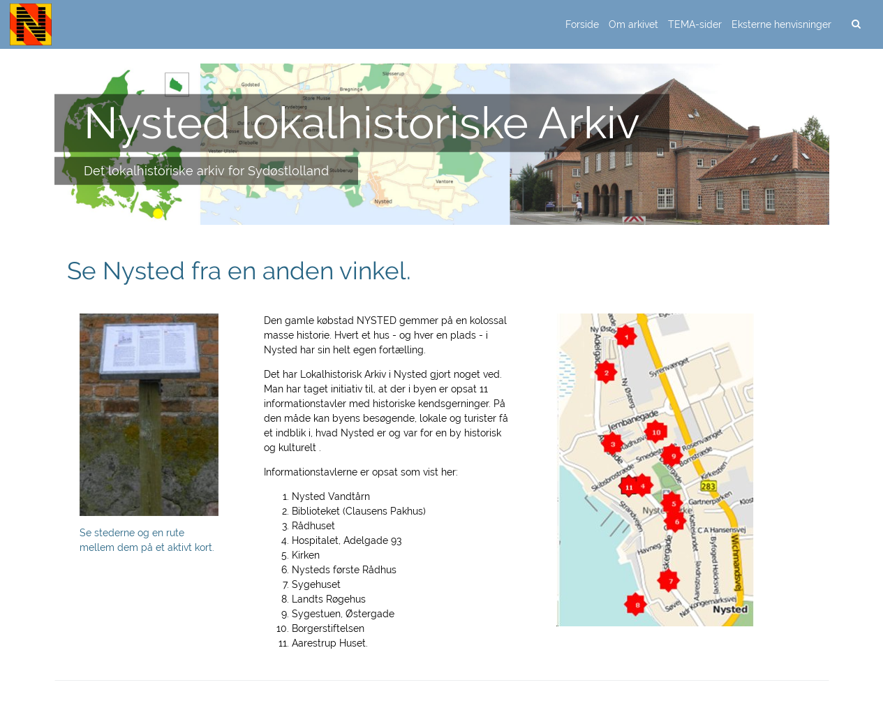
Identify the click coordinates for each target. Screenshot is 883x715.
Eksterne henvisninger (781, 24)
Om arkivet (633, 24)
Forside (582, 24)
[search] (855, 24)
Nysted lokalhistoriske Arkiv (362, 122)
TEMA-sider (695, 24)
